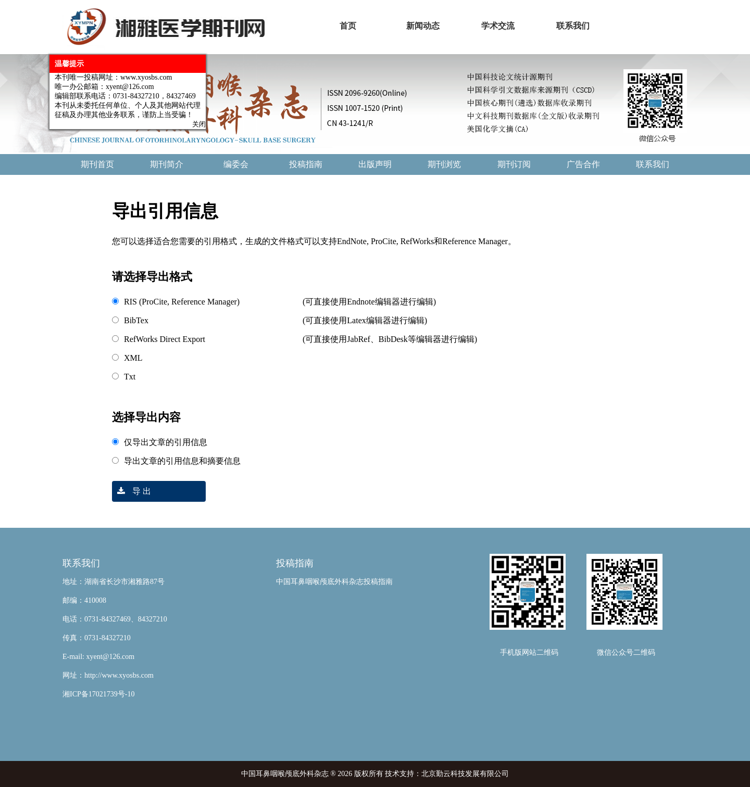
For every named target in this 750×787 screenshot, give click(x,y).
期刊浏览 (444, 164)
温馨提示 (67, 62)
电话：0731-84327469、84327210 (115, 619)
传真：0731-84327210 (97, 638)
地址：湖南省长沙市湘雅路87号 (114, 582)
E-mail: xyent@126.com (98, 657)
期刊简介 (166, 164)
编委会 (235, 164)
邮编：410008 (84, 600)
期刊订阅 (514, 164)
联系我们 (652, 164)
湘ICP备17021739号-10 (98, 694)
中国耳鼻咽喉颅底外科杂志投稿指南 (334, 582)
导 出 (131, 491)
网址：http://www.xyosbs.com (108, 675)
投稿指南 (305, 164)
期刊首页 (97, 164)
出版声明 (375, 164)
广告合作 (583, 164)
